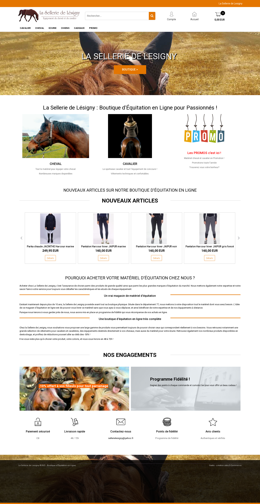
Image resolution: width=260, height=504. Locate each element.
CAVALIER (25, 28)
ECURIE (52, 28)
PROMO (93, 28)
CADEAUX (79, 28)
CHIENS (65, 28)
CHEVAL (39, 28)
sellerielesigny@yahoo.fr (120, 438)
